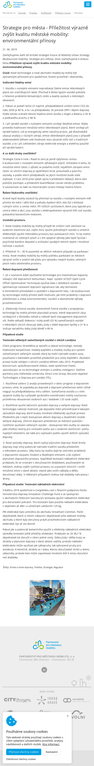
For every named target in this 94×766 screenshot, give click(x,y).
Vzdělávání (46, 12)
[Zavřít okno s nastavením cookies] (67, 716)
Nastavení (52, 752)
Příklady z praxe (63, 12)
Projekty (33, 12)
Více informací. (51, 744)
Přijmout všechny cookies (24, 752)
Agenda (22, 12)
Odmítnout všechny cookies (21, 759)
